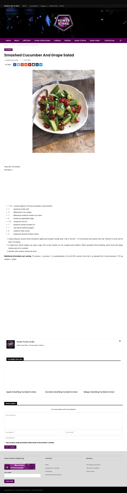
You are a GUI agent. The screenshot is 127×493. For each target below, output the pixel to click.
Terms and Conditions (92, 468)
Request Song (53, 6)
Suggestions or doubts (52, 468)
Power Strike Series (42, 40)
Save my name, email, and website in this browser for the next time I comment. (30, 442)
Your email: (22, 474)
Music (16, 40)
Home (8, 40)
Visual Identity (33, 6)
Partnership (48, 471)
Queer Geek (95, 40)
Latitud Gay (109, 40)
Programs (43, 6)
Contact (61, 6)
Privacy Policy (90, 471)
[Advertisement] (63, 187)
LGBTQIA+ (27, 40)
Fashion (67, 40)
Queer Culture (80, 40)
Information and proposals (53, 474)
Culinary (57, 40)
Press (47, 465)
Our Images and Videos (93, 465)
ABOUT (24, 6)
